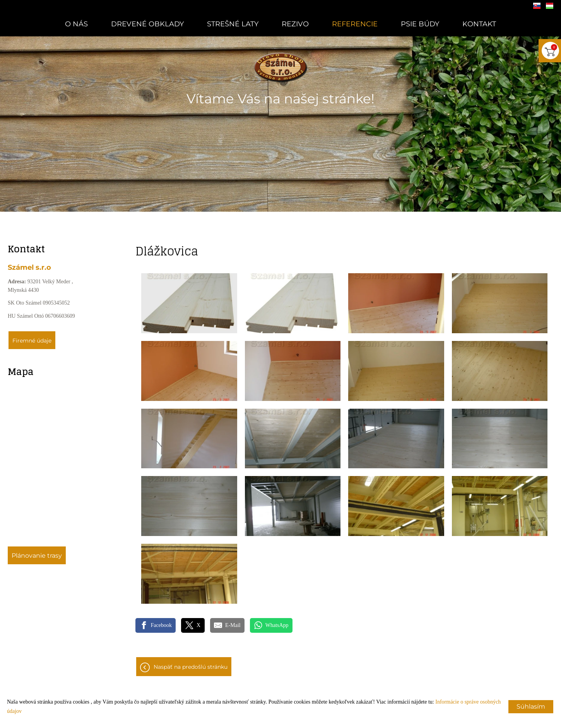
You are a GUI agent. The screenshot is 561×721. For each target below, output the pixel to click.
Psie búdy (420, 24)
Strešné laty (232, 24)
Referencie (355, 24)
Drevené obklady (147, 24)
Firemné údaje (31, 340)
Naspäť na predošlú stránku (190, 666)
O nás (76, 24)
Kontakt (479, 24)
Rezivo (295, 24)
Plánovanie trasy (37, 555)
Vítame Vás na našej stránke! (280, 99)
